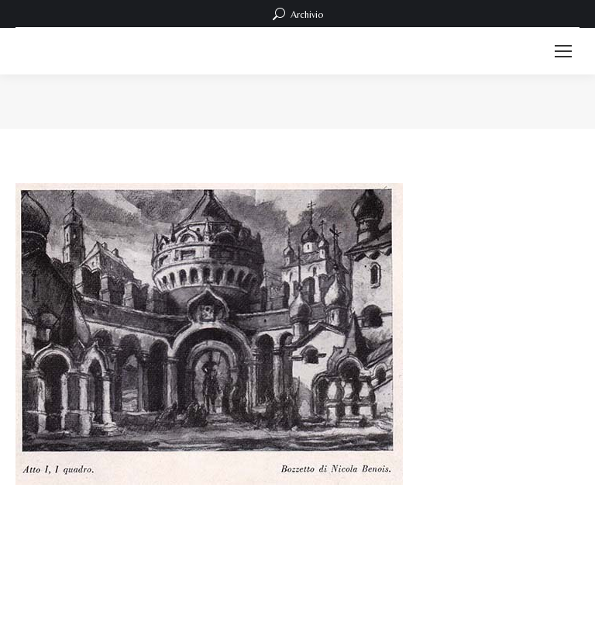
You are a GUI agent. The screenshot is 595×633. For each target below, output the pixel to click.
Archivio (298, 14)
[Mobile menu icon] (563, 51)
